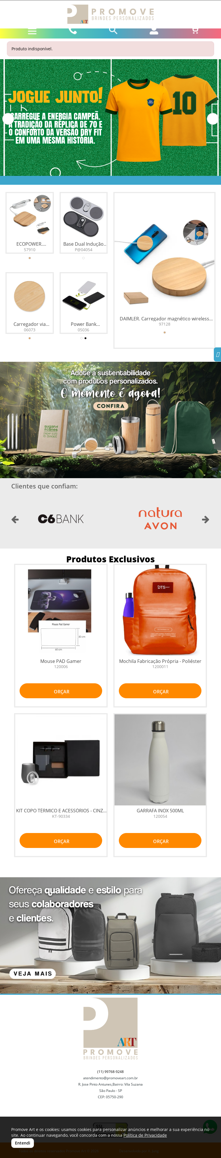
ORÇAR (61, 691)
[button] (8, 119)
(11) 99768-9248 (110, 1071)
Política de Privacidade (145, 1135)
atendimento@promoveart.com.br (110, 1078)
